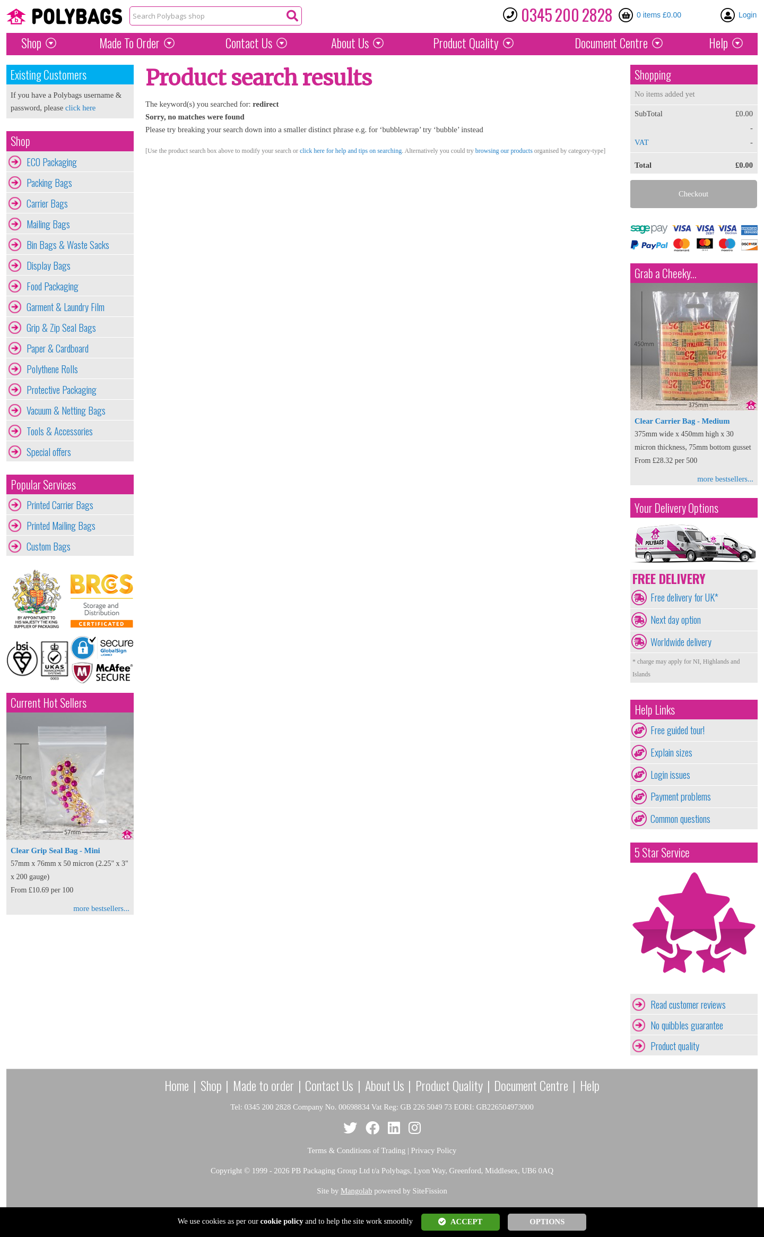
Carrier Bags (47, 203)
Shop (31, 43)
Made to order (263, 1085)
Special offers (49, 451)
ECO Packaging (52, 162)
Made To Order (129, 43)
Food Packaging (53, 286)
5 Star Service (662, 852)
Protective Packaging (62, 389)
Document (611, 43)
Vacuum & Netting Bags (66, 410)
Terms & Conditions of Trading (357, 1150)
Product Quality (449, 1085)
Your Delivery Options (676, 508)
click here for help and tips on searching (351, 150)
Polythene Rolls (52, 369)
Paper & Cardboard (58, 348)
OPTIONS (547, 1221)
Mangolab (356, 1191)
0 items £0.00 (659, 15)
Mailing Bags (48, 224)
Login (748, 15)
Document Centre (531, 1085)
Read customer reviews (688, 1004)
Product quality (674, 1046)
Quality (466, 43)
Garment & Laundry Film (66, 306)
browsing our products (504, 150)
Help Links (655, 709)
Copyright (226, 1170)
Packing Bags (49, 182)
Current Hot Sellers (48, 702)
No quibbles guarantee (686, 1025)
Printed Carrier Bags (60, 505)
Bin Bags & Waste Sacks (68, 244)
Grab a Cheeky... (666, 273)
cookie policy (282, 1221)
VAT (642, 142)
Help (718, 43)
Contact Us (248, 43)
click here (80, 108)
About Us (350, 43)
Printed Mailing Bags (61, 525)
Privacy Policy (434, 1150)
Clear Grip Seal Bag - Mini (55, 850)
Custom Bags (49, 546)
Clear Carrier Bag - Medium (682, 421)
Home (176, 1085)
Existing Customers (48, 74)
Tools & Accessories (60, 431)
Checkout (693, 194)
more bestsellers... (101, 908)
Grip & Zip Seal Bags (61, 327)
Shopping (653, 74)
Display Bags (49, 265)
